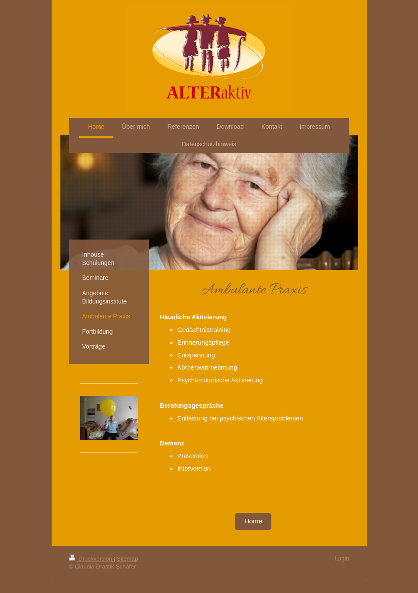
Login (342, 558)
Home (253, 521)
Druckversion (91, 558)
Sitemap (127, 558)
